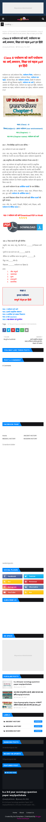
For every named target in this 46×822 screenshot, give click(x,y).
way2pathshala (9, 47)
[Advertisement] (23, 472)
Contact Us (30, 813)
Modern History (24, 731)
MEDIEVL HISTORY (8, 439)
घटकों (27, 186)
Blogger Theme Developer (29, 817)
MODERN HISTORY (30, 439)
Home (4, 31)
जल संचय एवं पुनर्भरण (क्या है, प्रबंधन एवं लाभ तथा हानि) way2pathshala (28, 693)
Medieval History (24, 726)
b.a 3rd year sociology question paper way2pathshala (27, 683)
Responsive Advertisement (23, 8)
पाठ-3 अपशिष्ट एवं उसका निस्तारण (13, 314)
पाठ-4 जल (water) (9, 317)
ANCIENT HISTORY (30, 435)
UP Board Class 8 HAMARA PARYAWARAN (22, 31)
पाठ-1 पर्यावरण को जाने (10, 309)
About (22, 813)
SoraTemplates (18, 816)
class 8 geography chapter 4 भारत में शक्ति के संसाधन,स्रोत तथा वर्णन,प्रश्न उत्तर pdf (27, 703)
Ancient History (24, 721)
